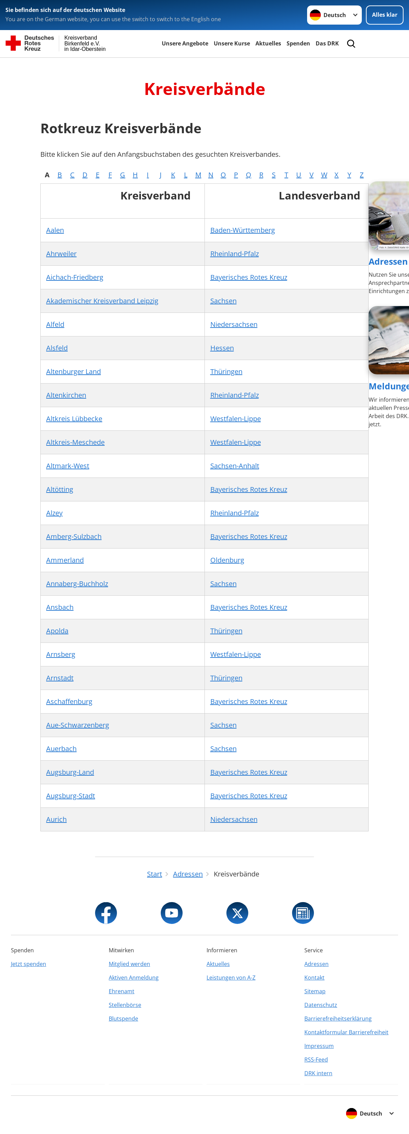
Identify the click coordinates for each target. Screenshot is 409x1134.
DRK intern (318, 1073)
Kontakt (314, 977)
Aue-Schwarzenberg (77, 725)
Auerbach (61, 748)
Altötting (59, 489)
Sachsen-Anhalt (234, 465)
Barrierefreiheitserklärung (338, 1018)
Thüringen (226, 371)
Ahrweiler (61, 253)
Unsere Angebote (185, 43)
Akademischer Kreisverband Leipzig (102, 300)
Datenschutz (320, 1005)
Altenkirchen (66, 395)
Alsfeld (57, 347)
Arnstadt (60, 677)
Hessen (222, 347)
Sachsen (223, 300)
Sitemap (315, 991)
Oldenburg (227, 560)
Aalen (55, 230)
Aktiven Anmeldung (134, 977)
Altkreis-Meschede (75, 442)
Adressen (388, 261)
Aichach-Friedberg (74, 277)
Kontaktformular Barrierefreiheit (346, 1032)
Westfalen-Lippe (235, 418)
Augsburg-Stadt (70, 795)
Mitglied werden (129, 964)
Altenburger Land (73, 371)
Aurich (56, 819)
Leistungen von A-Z (231, 977)
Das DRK (327, 43)
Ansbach (60, 607)
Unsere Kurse (232, 43)
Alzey (54, 512)
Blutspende (123, 1018)
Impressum (319, 1046)
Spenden (298, 43)
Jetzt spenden (28, 964)
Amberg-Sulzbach (74, 536)
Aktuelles (268, 43)
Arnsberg (60, 654)
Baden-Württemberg (242, 230)
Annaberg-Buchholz (77, 583)
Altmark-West (67, 465)
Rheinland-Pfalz (234, 253)
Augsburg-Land (70, 772)
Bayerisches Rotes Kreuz (248, 277)
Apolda (57, 630)
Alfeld (55, 324)
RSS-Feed (316, 1059)
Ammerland (65, 560)
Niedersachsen (234, 324)
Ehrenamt (121, 991)
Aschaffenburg (69, 701)
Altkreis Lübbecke (74, 418)
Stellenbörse (125, 1005)
